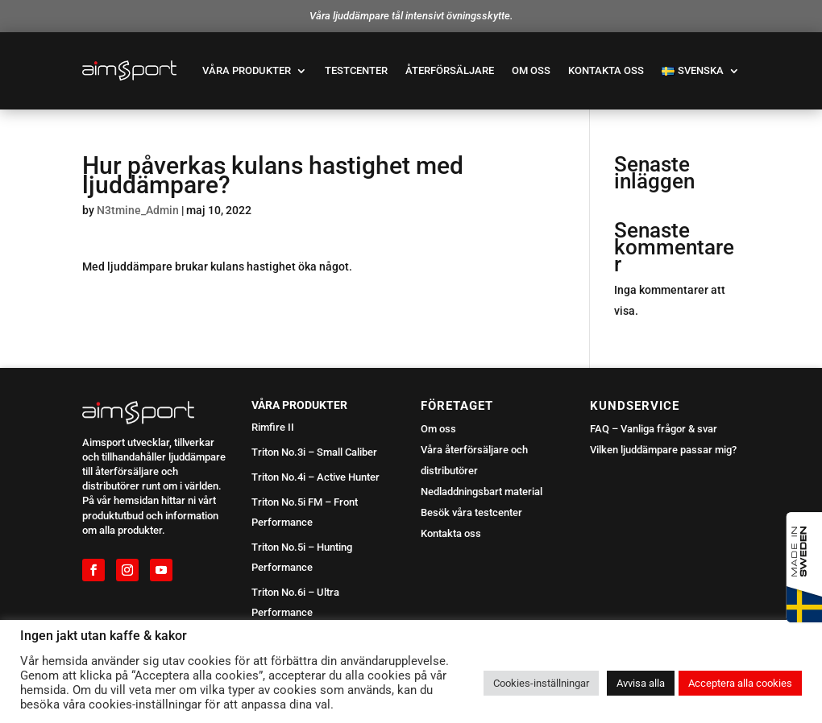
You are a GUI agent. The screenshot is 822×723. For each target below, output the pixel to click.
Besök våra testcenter (471, 512)
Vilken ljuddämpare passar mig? (663, 450)
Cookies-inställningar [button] (541, 683)
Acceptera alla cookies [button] (740, 683)
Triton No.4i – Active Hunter (315, 477)
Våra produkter (246, 70)
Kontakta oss (606, 70)
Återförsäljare (449, 70)
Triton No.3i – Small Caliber (314, 452)
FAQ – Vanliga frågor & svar (653, 429)
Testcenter (356, 70)
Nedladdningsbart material (481, 491)
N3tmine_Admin (138, 210)
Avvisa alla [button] (640, 683)
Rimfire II (272, 427)
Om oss (531, 70)
